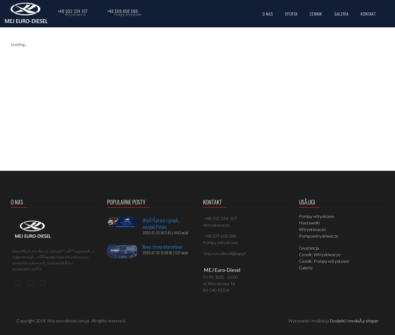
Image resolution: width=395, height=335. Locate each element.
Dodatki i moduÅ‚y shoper (354, 320)
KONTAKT (368, 14)
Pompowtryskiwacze (318, 235)
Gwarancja (309, 247)
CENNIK (316, 14)
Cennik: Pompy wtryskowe (324, 261)
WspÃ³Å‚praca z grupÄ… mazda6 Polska (161, 223)
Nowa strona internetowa (162, 247)
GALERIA (341, 14)
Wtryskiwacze (312, 229)
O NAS (268, 14)
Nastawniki (309, 222)
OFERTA (291, 14)
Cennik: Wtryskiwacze (320, 254)
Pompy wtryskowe (316, 216)
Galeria (305, 267)
